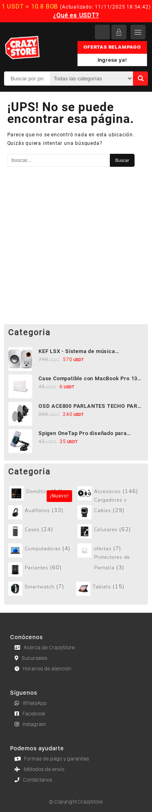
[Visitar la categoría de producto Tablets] (109, 589)
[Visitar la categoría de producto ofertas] (110, 550)
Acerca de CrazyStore (45, 647)
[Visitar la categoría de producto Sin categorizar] (42, 493)
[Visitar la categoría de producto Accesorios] (110, 493)
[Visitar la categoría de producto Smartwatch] (41, 589)
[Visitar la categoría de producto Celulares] (110, 531)
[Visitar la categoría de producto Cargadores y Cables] (110, 512)
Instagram (30, 724)
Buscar (140, 78)
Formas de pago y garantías (52, 759)
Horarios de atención (43, 669)
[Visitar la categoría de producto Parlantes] (41, 569)
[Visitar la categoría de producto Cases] (41, 531)
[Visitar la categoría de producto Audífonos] (41, 512)
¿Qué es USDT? (75, 15)
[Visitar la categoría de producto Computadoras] (41, 550)
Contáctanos (33, 780)
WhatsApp (31, 703)
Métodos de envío (39, 769)
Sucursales (31, 658)
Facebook (30, 714)
